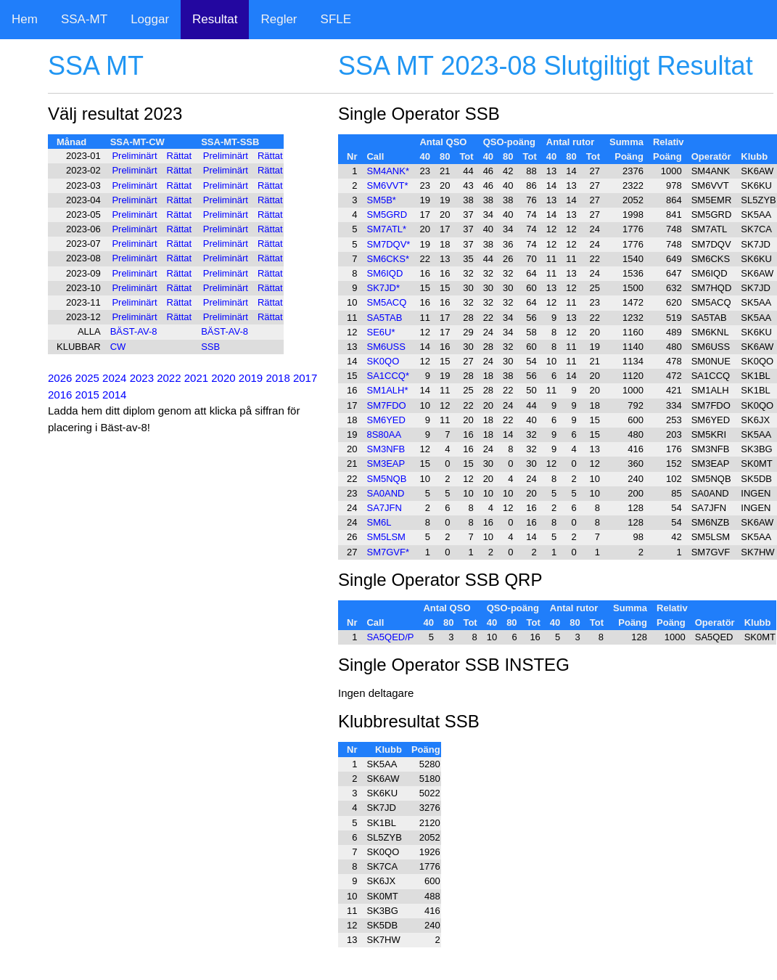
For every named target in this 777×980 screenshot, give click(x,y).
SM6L (378, 522)
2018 (277, 378)
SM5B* (380, 200)
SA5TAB (384, 317)
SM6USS (385, 346)
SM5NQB (386, 478)
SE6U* (380, 332)
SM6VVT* (387, 185)
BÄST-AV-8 (133, 331)
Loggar (150, 19)
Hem (25, 19)
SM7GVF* (387, 552)
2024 (114, 378)
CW (118, 346)
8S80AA (383, 434)
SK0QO (382, 361)
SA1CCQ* (387, 375)
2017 (305, 378)
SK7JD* (383, 287)
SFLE (336, 19)
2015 (87, 394)
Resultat (214, 19)
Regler (278, 19)
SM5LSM (385, 536)
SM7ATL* (386, 229)
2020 (223, 378)
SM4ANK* (387, 171)
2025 (87, 378)
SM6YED (385, 420)
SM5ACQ (386, 302)
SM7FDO (386, 405)
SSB (210, 346)
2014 (114, 394)
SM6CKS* (387, 258)
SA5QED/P (390, 637)
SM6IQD (384, 273)
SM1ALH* (387, 390)
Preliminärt (134, 155)
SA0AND (385, 493)
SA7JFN (383, 507)
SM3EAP (385, 463)
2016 (60, 394)
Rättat (179, 155)
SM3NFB (385, 449)
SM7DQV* (388, 244)
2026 (60, 378)
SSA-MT (84, 19)
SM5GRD (386, 214)
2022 (169, 378)
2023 (142, 378)
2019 (251, 378)
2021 (196, 378)
